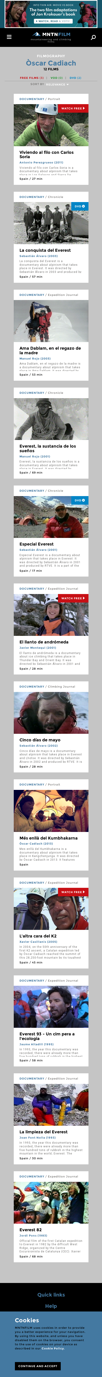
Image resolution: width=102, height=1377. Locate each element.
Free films (32, 78)
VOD (57, 78)
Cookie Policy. (53, 1348)
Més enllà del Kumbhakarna (48, 838)
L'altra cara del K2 (38, 936)
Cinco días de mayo (40, 740)
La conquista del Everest (45, 250)
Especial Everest (36, 544)
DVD (75, 78)
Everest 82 (30, 1229)
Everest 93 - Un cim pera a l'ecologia (47, 1036)
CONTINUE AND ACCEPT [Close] (37, 1366)
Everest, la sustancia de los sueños (47, 448)
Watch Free (73, 108)
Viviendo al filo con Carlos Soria (46, 155)
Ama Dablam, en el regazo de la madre (50, 350)
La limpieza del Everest (43, 1131)
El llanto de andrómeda (44, 642)
